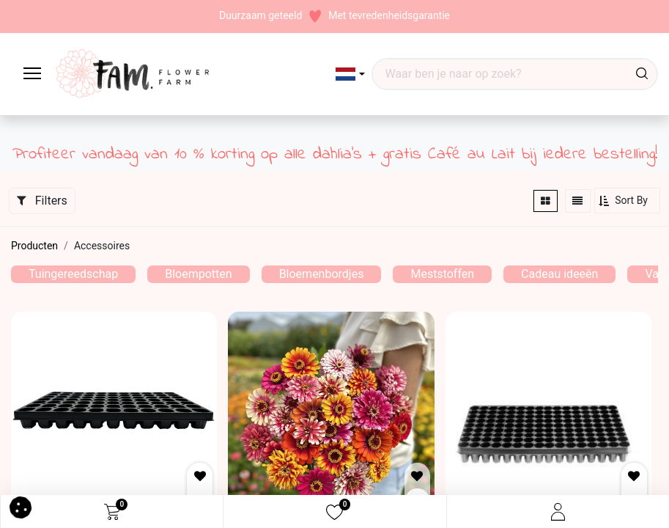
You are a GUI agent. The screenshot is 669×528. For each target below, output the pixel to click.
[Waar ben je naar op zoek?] (642, 74)
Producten (34, 246)
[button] (350, 74)
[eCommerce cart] (112, 511)
